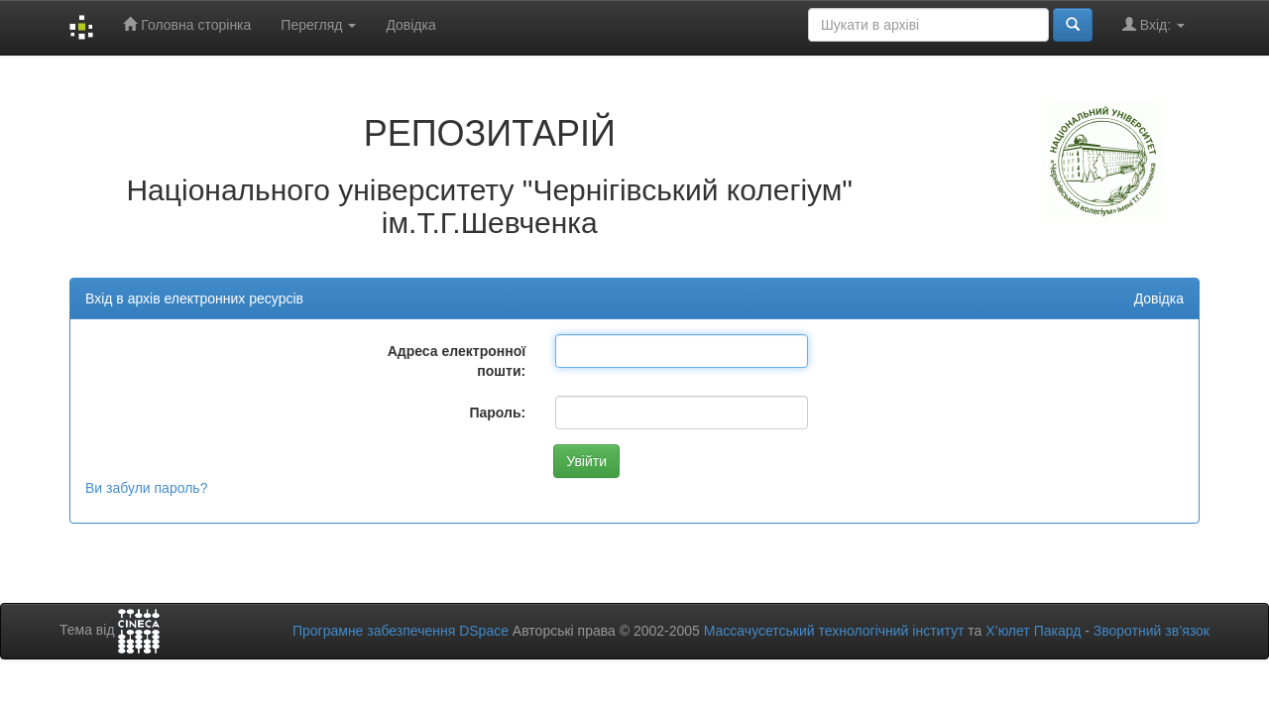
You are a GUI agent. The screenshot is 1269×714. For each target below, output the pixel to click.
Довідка (410, 25)
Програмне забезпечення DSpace (400, 631)
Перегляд (318, 25)
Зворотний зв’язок (1152, 631)
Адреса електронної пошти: (456, 361)
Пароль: (497, 412)
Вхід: (1153, 24)
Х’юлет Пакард (1033, 631)
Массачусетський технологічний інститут (834, 631)
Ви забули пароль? (146, 488)
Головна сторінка (187, 24)
